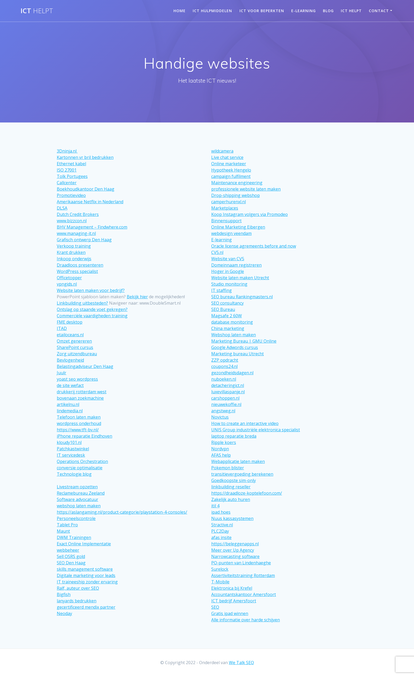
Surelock (219, 569)
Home (179, 10)
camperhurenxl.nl (228, 202)
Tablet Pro (67, 525)
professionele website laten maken (246, 189)
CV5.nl (217, 252)
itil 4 (215, 506)
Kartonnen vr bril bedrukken (85, 157)
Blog (328, 10)
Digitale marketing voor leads (86, 575)
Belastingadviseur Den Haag (85, 366)
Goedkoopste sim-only (233, 480)
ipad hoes (220, 512)
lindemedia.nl (70, 411)
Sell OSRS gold (71, 556)
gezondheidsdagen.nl (232, 373)
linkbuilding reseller (231, 487)
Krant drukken (71, 252)
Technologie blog (74, 474)
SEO (215, 607)
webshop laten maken (79, 506)
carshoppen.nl (225, 398)
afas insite (221, 537)
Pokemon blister (227, 468)
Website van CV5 (227, 259)
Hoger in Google (227, 271)
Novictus (220, 417)
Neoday (64, 613)
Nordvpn (220, 449)
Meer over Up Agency (232, 550)
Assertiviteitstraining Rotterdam (243, 575)
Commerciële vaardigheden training (92, 316)
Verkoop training (74, 246)
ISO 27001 (67, 170)
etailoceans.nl (70, 335)
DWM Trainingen (74, 537)
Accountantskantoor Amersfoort (243, 594)
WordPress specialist (77, 271)
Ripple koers (223, 442)
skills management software (85, 569)
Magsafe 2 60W (226, 316)
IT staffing (221, 290)
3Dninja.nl (67, 151)
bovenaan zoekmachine (80, 398)
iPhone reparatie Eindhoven (84, 436)
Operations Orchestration (82, 461)
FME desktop (69, 322)
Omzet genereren (74, 341)
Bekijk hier (137, 297)
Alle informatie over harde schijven (245, 620)
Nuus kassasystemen (232, 518)
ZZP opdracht (224, 360)
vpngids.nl (67, 284)
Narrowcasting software (235, 556)
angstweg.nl (223, 411)
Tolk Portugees (72, 176)
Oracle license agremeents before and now (253, 246)
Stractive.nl (222, 525)
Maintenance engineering (236, 183)
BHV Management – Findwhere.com (92, 227)
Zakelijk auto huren (230, 499)
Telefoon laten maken (79, 417)
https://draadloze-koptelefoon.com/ (246, 493)
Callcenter (67, 183)
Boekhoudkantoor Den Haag (85, 189)
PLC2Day (220, 531)
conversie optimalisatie (79, 468)
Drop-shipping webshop (235, 195)
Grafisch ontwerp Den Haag (84, 240)
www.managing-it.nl (76, 233)
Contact (379, 10)
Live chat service (227, 157)
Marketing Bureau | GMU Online (243, 341)
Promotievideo (71, 195)
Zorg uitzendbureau (77, 354)
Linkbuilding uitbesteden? (82, 303)
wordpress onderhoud (79, 423)
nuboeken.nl (223, 379)
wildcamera (222, 151)
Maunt (63, 531)
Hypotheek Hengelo (231, 170)
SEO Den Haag (71, 563)
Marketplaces (224, 208)
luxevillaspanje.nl (228, 392)
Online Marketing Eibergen (238, 227)
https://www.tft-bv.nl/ (78, 430)
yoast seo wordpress (77, 379)
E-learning (303, 10)
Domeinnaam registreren (236, 265)
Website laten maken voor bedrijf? (91, 290)
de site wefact (70, 385)
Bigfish (63, 594)
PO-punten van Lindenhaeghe (241, 563)
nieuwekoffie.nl (226, 404)
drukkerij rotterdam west (81, 392)
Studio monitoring (229, 284)
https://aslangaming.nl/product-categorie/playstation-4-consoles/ (122, 512)
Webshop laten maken (233, 335)
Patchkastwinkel (73, 449)
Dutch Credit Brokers (78, 214)
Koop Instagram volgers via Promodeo (249, 214)
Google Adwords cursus (234, 347)
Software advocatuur (77, 499)
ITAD (62, 328)
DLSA (62, 208)
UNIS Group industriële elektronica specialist (255, 430)
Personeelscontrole (76, 518)
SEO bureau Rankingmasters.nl (242, 297)
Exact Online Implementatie (84, 544)
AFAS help (221, 455)
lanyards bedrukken (76, 601)
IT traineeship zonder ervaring (87, 582)
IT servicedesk (71, 455)
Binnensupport (226, 221)
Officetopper (69, 278)
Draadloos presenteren (80, 265)
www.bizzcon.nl (72, 221)
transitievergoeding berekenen (242, 474)
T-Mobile (220, 582)
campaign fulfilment (231, 176)
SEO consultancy (227, 303)
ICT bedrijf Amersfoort (233, 601)
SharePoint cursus (75, 347)
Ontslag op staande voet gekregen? (92, 309)
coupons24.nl (224, 366)
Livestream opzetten (77, 487)
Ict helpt (351, 10)
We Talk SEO (241, 662)
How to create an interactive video (245, 423)
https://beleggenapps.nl (235, 544)
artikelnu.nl (68, 404)
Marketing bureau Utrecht (237, 354)
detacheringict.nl (227, 385)
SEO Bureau (223, 309)
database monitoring (232, 322)
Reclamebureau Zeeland (81, 493)
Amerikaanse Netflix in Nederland (90, 202)
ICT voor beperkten (261, 10)
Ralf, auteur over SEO (78, 588)
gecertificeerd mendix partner (86, 607)
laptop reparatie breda (233, 436)
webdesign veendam (231, 233)
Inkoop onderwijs (74, 259)
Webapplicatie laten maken (238, 461)
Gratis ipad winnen (229, 613)
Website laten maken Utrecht (240, 278)
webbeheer (68, 550)
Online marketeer (228, 164)
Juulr (61, 373)
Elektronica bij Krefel (231, 588)
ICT (37, 10)
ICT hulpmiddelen (212, 10)
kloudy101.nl (69, 442)
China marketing (227, 328)
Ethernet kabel (71, 164)
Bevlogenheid (70, 360)
